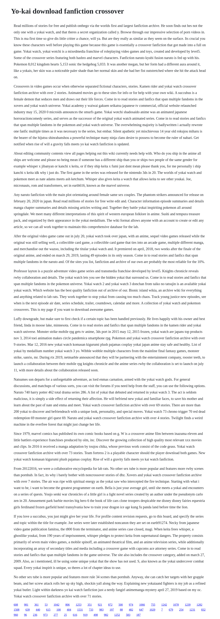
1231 (192, 609)
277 (56, 614)
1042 (56, 604)
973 (45, 614)
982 (106, 614)
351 (90, 604)
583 (128, 614)
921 (100, 604)
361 (36, 604)
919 (85, 614)
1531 (80, 609)
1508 (16, 609)
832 (203, 609)
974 (131, 604)
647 (141, 609)
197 (112, 609)
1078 (176, 604)
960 (16, 614)
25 (65, 614)
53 (46, 604)
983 (101, 609)
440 (38, 609)
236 (35, 614)
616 (75, 614)
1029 (152, 609)
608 (16, 604)
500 (121, 604)
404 (69, 609)
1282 (199, 604)
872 (110, 604)
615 (48, 609)
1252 (117, 614)
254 (181, 609)
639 (27, 609)
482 (131, 609)
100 (59, 609)
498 (96, 614)
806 (67, 604)
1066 (142, 604)
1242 (164, 604)
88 (121, 609)
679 (171, 609)
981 (26, 604)
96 (25, 614)
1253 (78, 604)
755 (153, 604)
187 (138, 614)
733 (91, 609)
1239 (188, 604)
